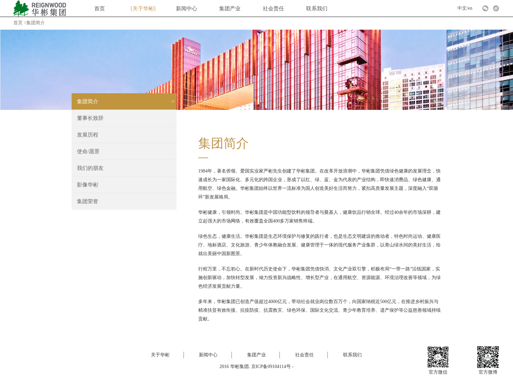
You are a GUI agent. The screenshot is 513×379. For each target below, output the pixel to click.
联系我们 (316, 8)
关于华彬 (143, 8)
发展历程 (87, 135)
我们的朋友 (90, 168)
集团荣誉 (87, 201)
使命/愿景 (88, 151)
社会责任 (273, 8)
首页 (99, 8)
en (470, 8)
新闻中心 (186, 8)
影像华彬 (87, 185)
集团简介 (87, 101)
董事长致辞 (90, 118)
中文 (462, 8)
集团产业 (230, 8)
